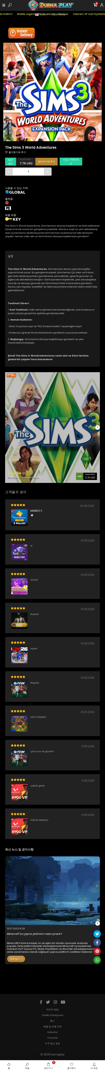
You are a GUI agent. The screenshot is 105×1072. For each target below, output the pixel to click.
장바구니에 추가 (46, 161)
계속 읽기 (16, 959)
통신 (52, 1021)
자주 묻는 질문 (52, 1043)
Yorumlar (52, 1038)
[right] (98, 427)
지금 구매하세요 (71, 161)
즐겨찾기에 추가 (15, 152)
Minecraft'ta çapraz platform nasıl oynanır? (34, 934)
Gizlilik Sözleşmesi (52, 1015)
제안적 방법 (52, 1009)
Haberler (52, 1032)
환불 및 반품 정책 (52, 1026)
